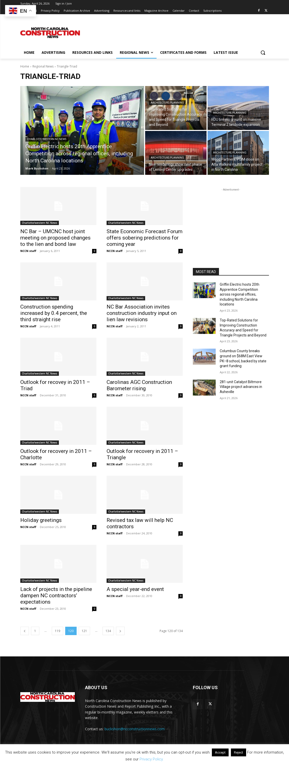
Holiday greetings (41, 520)
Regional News (43, 66)
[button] (263, 52)
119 (57, 631)
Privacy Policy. (152, 759)
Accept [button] (220, 752)
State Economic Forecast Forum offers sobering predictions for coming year (144, 237)
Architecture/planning (167, 102)
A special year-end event (135, 589)
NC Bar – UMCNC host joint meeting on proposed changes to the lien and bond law (55, 237)
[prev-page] (24, 631)
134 (108, 631)
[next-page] (120, 631)
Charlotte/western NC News (46, 139)
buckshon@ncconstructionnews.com (135, 728)
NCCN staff (28, 251)
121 (84, 631)
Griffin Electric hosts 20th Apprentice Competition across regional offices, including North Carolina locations (239, 294)
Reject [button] (238, 752)
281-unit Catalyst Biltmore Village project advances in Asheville (241, 387)
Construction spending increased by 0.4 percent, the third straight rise (53, 313)
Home (24, 66)
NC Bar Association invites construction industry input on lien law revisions (142, 313)
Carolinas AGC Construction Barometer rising (139, 385)
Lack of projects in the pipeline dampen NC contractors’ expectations (56, 595)
